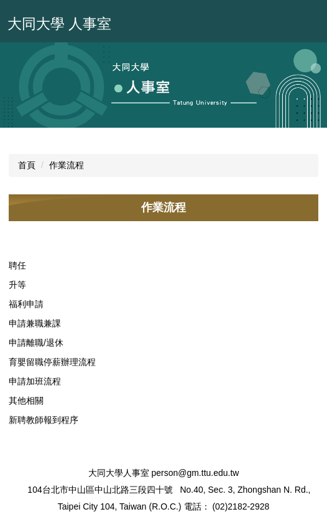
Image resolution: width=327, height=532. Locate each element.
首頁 (26, 165)
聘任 (17, 265)
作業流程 (66, 165)
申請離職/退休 (36, 343)
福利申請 (26, 304)
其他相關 (26, 401)
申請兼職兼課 (35, 323)
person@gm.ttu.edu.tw (195, 473)
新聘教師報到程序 (43, 420)
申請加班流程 (35, 381)
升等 (17, 285)
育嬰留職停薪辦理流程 (52, 362)
